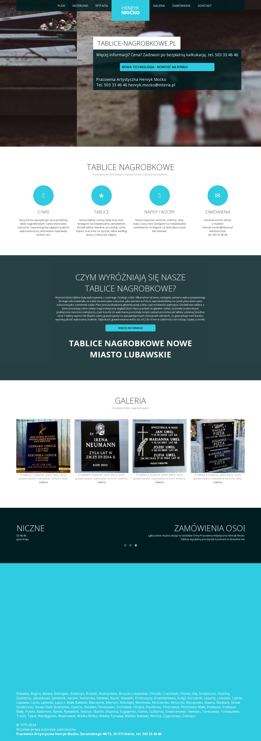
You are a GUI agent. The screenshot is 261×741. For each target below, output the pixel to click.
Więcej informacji (130, 328)
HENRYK (130, 10)
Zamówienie (181, 6)
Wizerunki (80, 6)
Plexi (61, 6)
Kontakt (205, 6)
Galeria (159, 6)
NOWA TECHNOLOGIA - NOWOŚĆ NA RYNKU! (64, 67)
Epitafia (101, 6)
